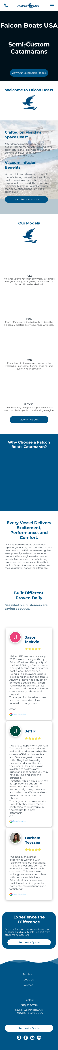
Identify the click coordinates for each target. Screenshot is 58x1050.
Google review (17, 714)
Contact (29, 999)
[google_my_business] (19, 1038)
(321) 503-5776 (29, 1005)
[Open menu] (52, 5)
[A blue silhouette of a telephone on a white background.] (6, 7)
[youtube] (32, 1038)
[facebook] (26, 1038)
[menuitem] (27, 974)
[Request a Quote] (29, 1028)
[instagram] (39, 1038)
